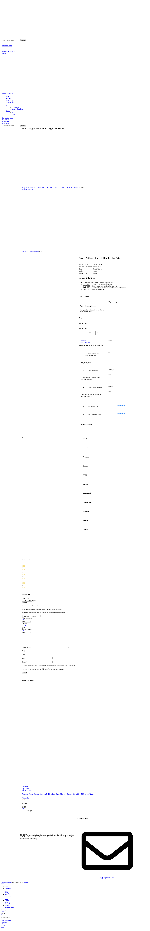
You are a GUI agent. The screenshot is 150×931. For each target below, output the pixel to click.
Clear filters (25, 598)
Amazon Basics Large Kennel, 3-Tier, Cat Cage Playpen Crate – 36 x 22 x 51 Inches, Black (58, 796)
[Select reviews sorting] (27, 602)
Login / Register (9, 909)
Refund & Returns (8, 51)
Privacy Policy (7, 46)
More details (121, 405)
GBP (13, 114)
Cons (23, 657)
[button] (25, 811)
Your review (26, 650)
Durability (25, 623)
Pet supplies (32, 128)
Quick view (25, 791)
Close (2, 886)
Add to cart (92, 333)
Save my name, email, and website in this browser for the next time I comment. (49, 668)
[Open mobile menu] (4, 53)
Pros (23, 653)
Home (24, 128)
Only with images (30, 600)
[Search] (11, 40)
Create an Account (6, 923)
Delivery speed (26, 629)
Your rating (26, 616)
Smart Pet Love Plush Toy (30, 252)
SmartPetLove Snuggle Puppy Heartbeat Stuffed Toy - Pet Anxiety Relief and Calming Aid (51, 187)
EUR (13, 112)
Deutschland (16, 107)
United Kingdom (17, 109)
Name (24, 660)
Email (24, 664)
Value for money (27, 618)
